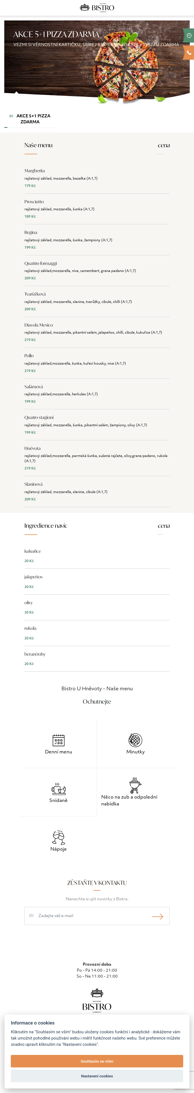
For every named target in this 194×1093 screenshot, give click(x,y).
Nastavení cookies (97, 1076)
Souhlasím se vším (97, 1061)
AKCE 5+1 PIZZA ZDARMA (27, 121)
